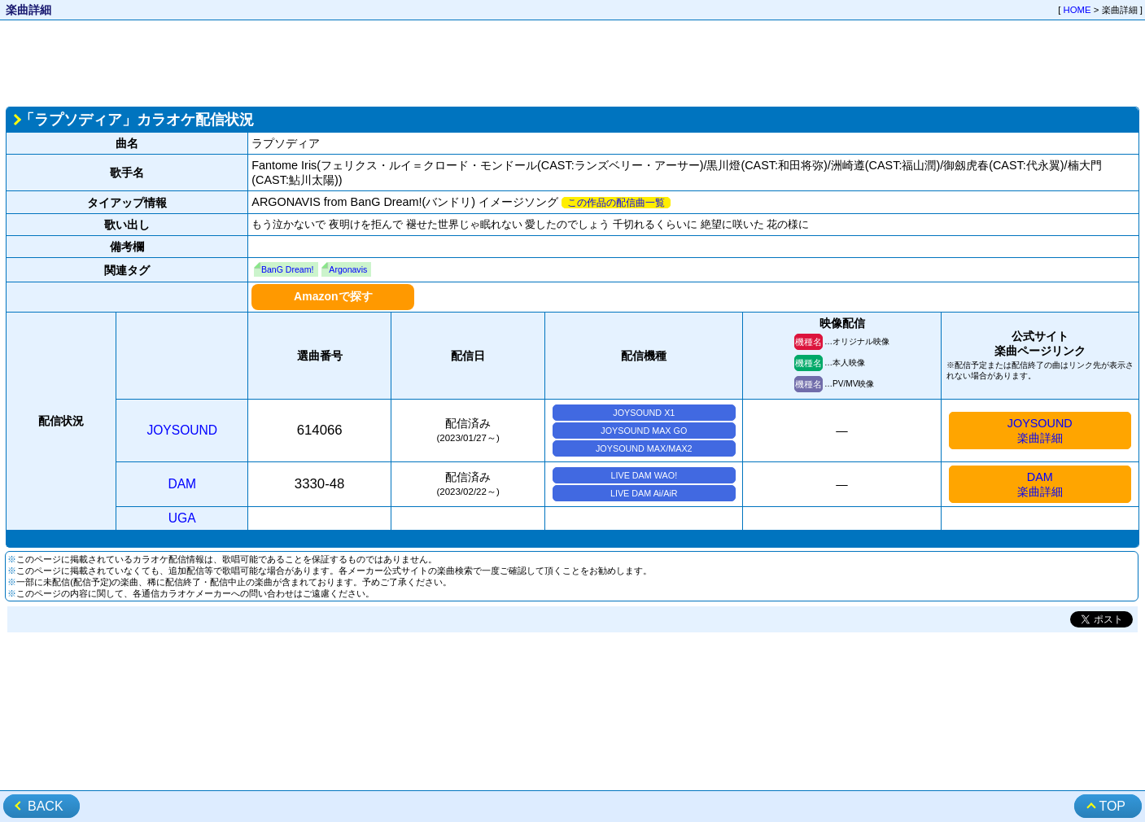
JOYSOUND (181, 430)
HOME (1077, 10)
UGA (182, 518)
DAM (182, 484)
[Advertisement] (573, 61)
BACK (45, 806)
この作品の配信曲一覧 (616, 203)
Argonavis (348, 269)
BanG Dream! (287, 269)
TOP (1112, 806)
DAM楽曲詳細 (1040, 484)
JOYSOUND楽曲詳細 (1040, 430)
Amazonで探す (333, 296)
